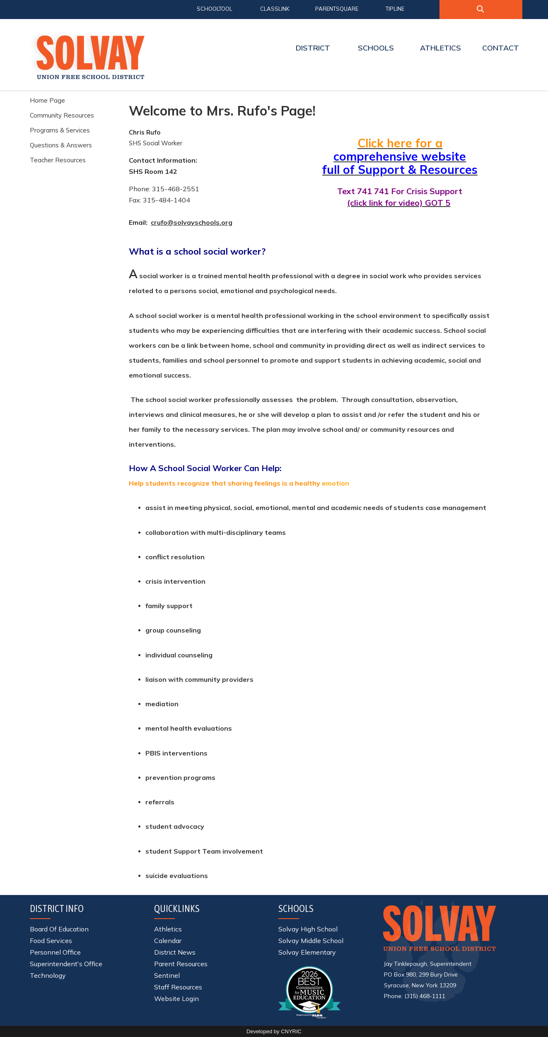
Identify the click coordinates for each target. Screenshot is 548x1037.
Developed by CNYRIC (274, 1031)
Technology (48, 975)
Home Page (47, 100)
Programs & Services (60, 130)
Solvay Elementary (307, 952)
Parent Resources (181, 964)
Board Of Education (59, 929)
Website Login (176, 998)
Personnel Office (55, 952)
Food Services (51, 940)
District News (175, 952)
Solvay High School (308, 929)
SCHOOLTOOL (214, 8)
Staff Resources (178, 987)
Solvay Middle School (310, 940)
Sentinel (167, 975)
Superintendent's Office (66, 964)
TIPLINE (395, 8)
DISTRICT (313, 48)
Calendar (167, 940)
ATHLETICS (440, 48)
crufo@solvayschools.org (191, 222)
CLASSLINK (275, 8)
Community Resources (62, 115)
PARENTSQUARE (336, 8)
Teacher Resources (58, 160)
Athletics (168, 929)
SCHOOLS (376, 48)
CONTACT (500, 48)
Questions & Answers (61, 145)
